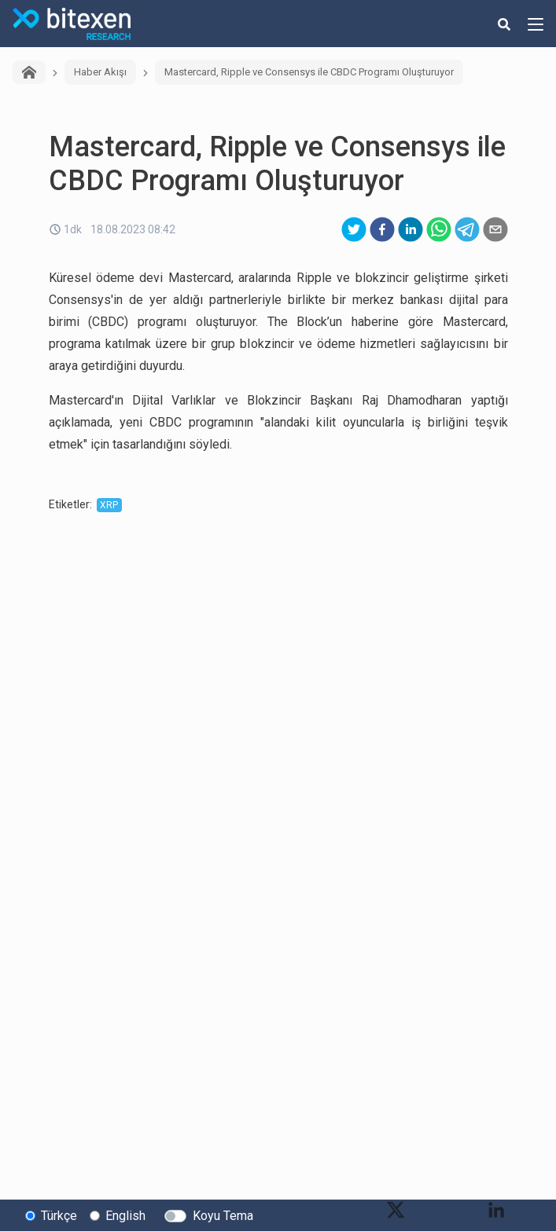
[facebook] (382, 229)
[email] (495, 229)
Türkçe (59, 1215)
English (125, 1215)
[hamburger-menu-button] (535, 23)
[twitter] (353, 229)
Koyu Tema (223, 1215)
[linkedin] (410, 229)
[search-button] (504, 23)
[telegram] (467, 229)
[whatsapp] (438, 229)
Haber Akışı (100, 72)
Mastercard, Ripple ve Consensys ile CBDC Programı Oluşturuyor (309, 72)
